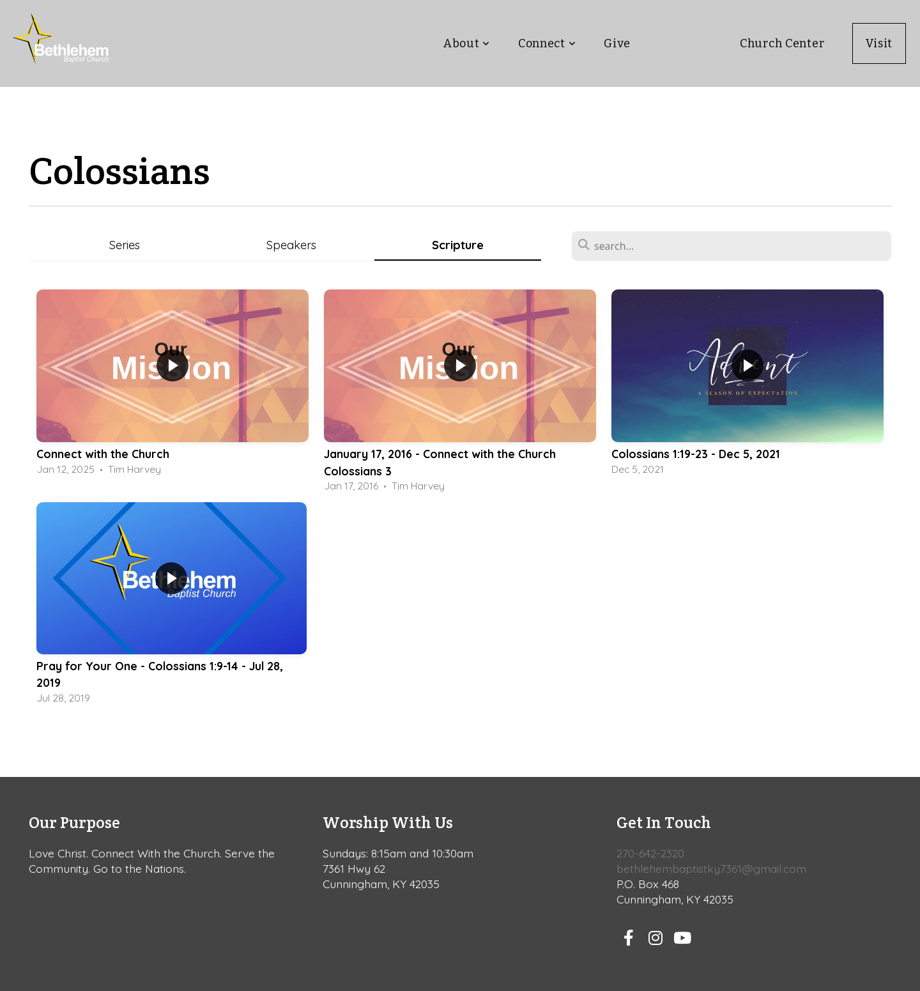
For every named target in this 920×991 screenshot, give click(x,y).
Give (617, 43)
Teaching (685, 43)
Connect (547, 43)
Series (124, 245)
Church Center (782, 43)
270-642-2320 (650, 853)
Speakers (291, 245)
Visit (879, 43)
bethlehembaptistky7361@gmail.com (711, 868)
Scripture (458, 245)
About (466, 43)
